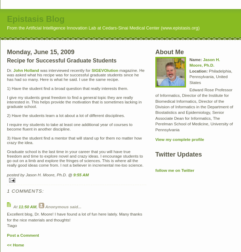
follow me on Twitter (174, 170)
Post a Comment (23, 235)
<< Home (15, 245)
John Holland (26, 70)
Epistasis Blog (35, 19)
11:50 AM (28, 206)
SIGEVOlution (105, 70)
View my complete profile (179, 139)
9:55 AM (81, 175)
